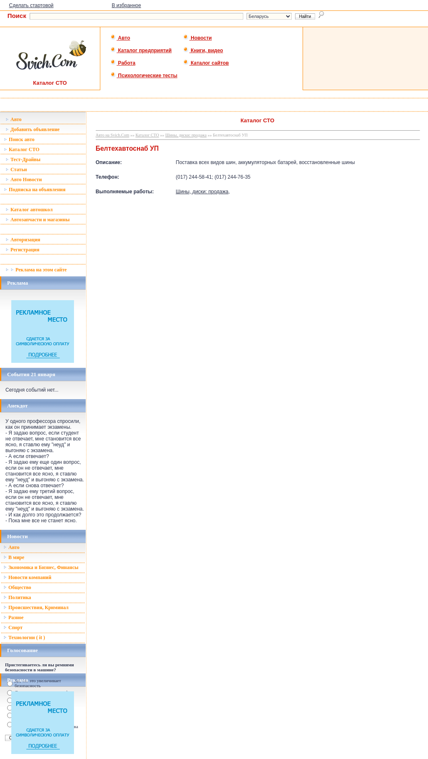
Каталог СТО (21, 149)
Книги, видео (203, 50)
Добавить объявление (32, 129)
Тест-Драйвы (23, 159)
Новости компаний (27, 577)
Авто (120, 38)
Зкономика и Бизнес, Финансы (41, 567)
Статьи (16, 169)
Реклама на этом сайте (36, 270)
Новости (197, 38)
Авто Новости (23, 179)
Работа (122, 63)
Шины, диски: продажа (185, 135)
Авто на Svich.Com (112, 135)
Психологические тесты (143, 75)
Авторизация (22, 240)
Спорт (13, 627)
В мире (13, 557)
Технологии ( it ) (24, 637)
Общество (17, 587)
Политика (17, 597)
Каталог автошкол (29, 210)
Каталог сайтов (206, 63)
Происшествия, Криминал (36, 607)
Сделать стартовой (31, 5)
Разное (13, 617)
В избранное (126, 5)
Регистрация (22, 250)
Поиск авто (19, 139)
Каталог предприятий (141, 50)
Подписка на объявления (35, 189)
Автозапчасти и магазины (37, 220)
